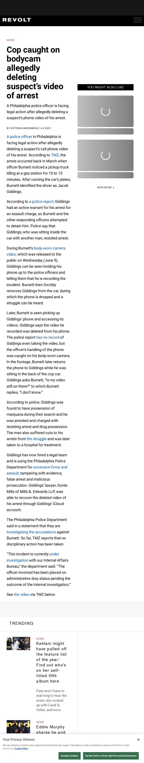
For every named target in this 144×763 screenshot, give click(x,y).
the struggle (36, 439)
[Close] (138, 739)
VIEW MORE (104, 187)
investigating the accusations (31, 532)
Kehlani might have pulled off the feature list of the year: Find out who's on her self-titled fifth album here (51, 662)
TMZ (55, 155)
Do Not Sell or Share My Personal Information (111, 755)
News (10, 40)
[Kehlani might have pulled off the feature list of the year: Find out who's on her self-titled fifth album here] (18, 643)
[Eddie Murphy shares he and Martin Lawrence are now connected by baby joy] (18, 726)
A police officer (19, 136)
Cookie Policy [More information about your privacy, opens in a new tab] (21, 748)
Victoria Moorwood (24, 128)
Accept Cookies (69, 755)
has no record (47, 337)
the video (21, 594)
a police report (41, 201)
